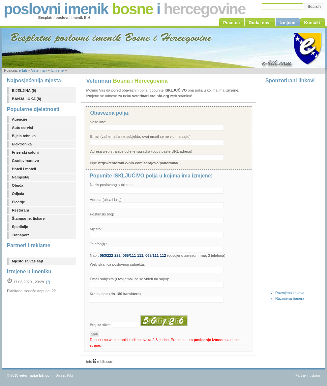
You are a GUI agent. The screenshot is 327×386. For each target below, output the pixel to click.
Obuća (17, 185)
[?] (48, 282)
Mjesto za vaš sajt (27, 261)
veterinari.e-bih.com (35, 375)
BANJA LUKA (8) (26, 99)
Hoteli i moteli (24, 169)
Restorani (20, 210)
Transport (20, 235)
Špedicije (20, 227)
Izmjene (57, 70)
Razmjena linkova (289, 293)
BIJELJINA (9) (24, 91)
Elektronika (22, 144)
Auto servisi (22, 128)
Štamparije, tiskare (28, 218)
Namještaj (20, 177)
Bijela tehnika (24, 136)
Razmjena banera (289, 298)
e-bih (23, 70)
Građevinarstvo (25, 161)
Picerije (18, 202)
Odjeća (18, 194)
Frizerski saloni (25, 152)
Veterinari (38, 70)
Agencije (19, 119)
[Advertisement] (291, 186)
